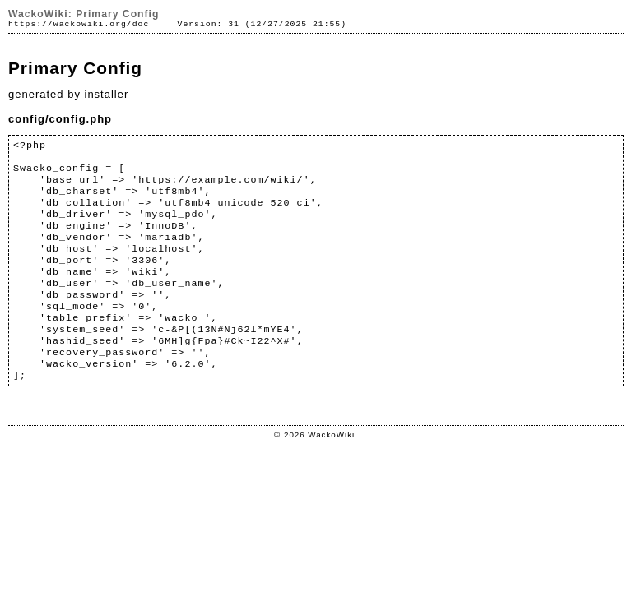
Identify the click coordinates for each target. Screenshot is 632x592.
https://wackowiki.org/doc (78, 24)
